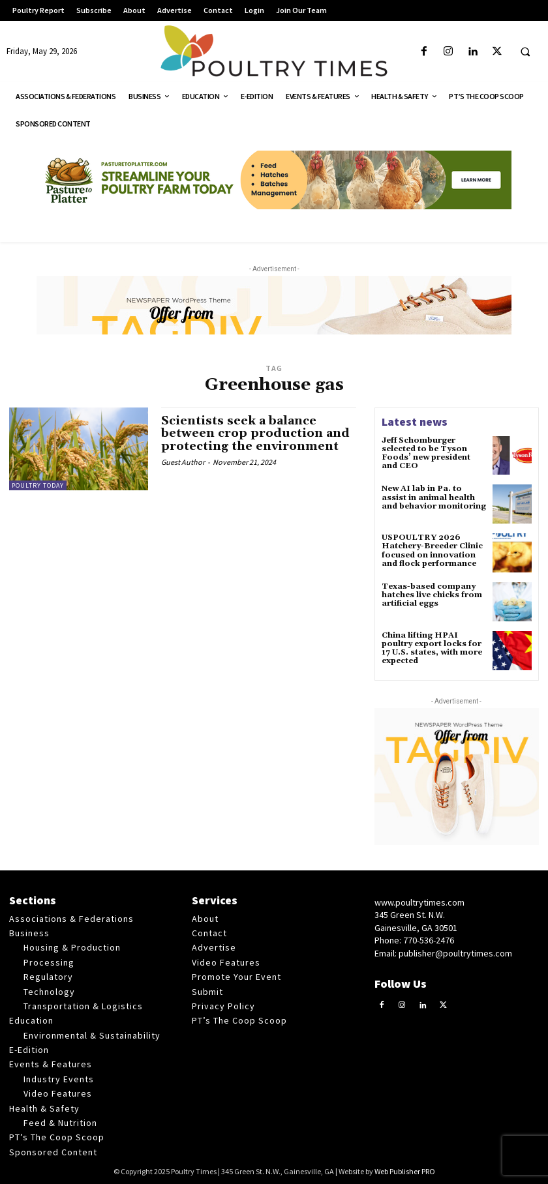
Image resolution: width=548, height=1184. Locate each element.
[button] (525, 52)
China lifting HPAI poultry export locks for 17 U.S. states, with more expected (432, 648)
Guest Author (183, 462)
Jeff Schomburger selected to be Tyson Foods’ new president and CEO (426, 453)
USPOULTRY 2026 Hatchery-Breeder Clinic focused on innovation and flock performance (432, 551)
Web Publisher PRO (404, 1171)
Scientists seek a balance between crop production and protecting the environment (255, 433)
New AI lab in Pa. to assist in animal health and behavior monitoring (434, 497)
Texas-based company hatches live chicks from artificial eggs (432, 595)
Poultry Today (38, 485)
